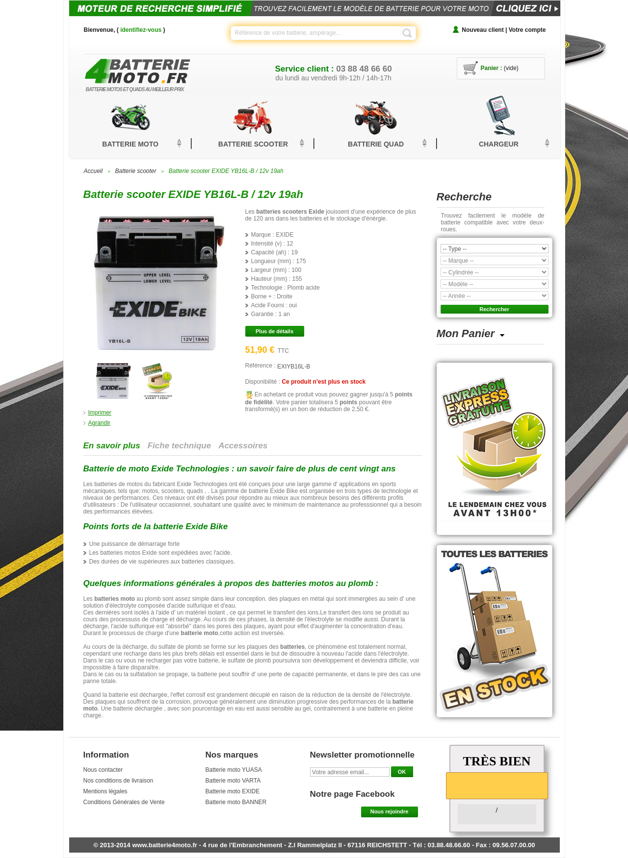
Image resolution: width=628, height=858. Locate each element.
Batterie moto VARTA (233, 780)
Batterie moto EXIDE (233, 791)
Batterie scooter (135, 171)
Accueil (93, 171)
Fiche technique (179, 445)
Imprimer (99, 412)
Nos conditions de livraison (118, 780)
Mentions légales (105, 791)
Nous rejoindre (389, 811)
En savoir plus (111, 445)
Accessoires (242, 445)
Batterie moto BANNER (236, 802)
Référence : (261, 365)
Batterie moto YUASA (234, 769)
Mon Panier (466, 333)
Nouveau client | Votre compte (504, 29)
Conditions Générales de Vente (124, 802)
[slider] (497, 785)
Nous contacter (103, 769)
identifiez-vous (140, 29)
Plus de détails (274, 331)
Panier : (491, 68)
